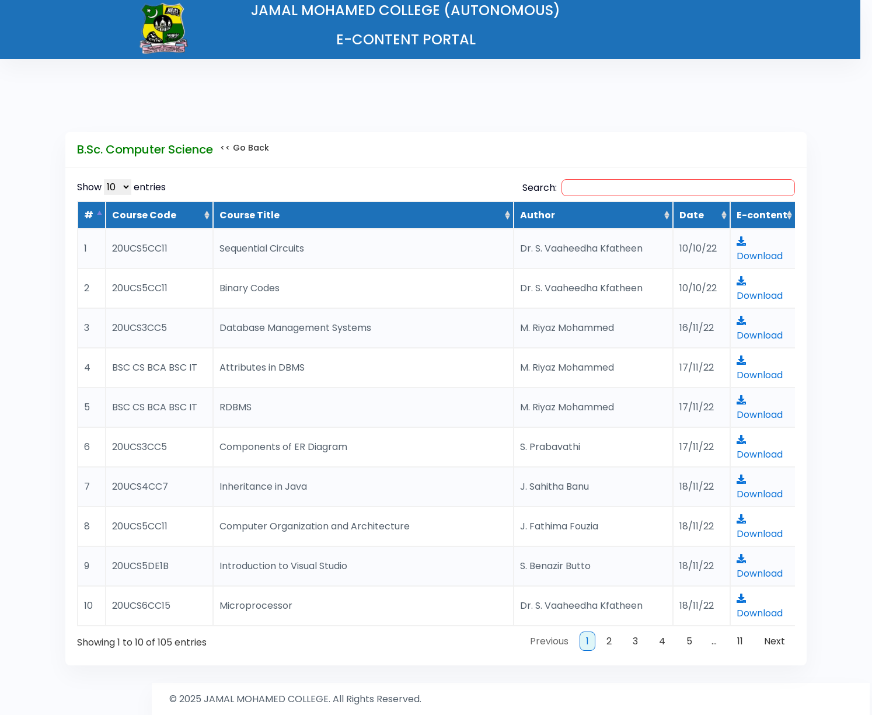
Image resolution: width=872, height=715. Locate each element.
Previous (549, 641)
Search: (658, 187)
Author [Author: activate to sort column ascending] (537, 215)
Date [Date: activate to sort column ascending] (691, 215)
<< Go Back (241, 148)
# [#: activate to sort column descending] (88, 215)
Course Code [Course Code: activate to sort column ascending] (144, 215)
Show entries (121, 187)
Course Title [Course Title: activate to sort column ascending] (249, 215)
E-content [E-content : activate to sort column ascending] (762, 215)
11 (740, 641)
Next (774, 641)
